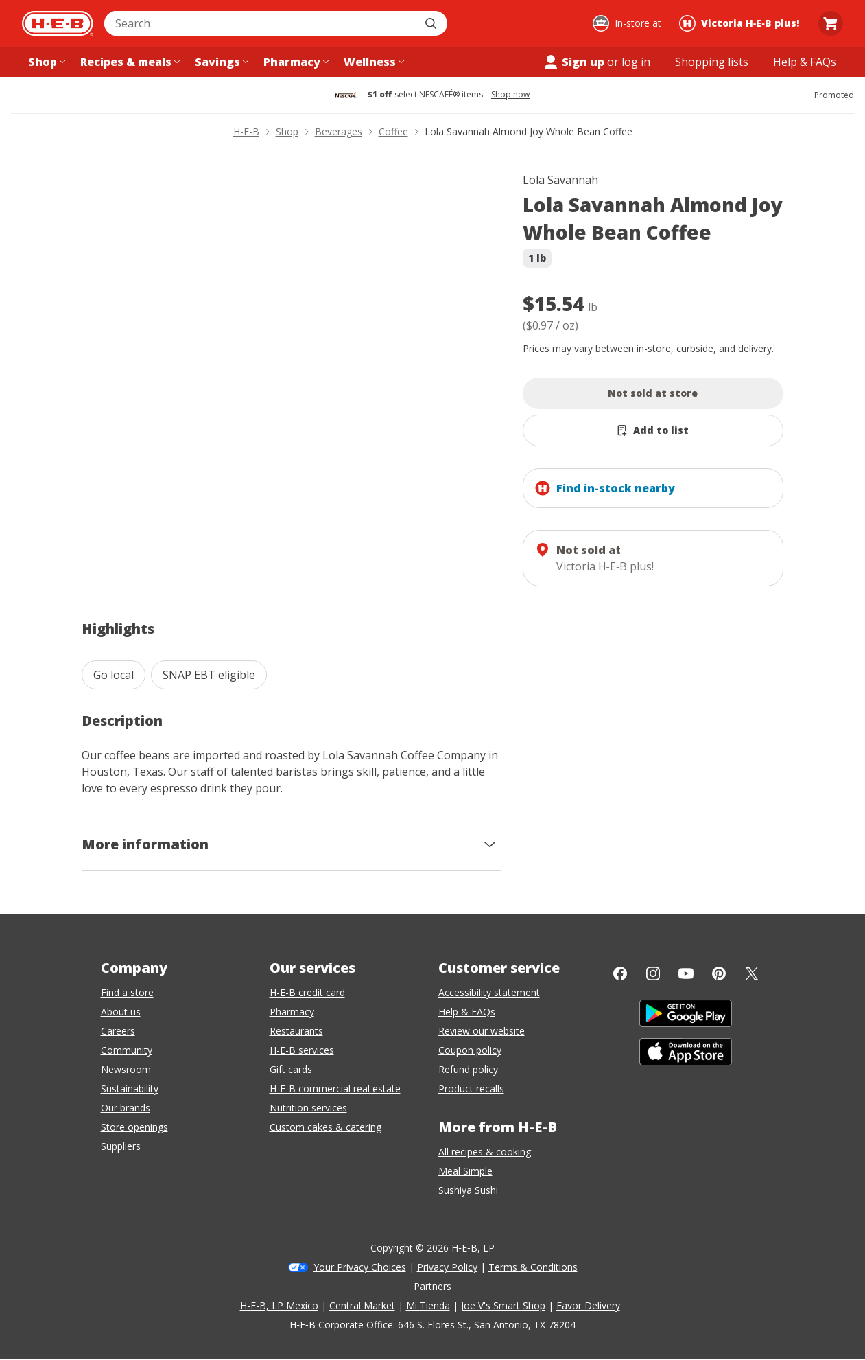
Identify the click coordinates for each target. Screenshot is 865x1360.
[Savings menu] (220, 61)
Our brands (125, 1107)
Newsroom (126, 1069)
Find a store (127, 992)
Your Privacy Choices (359, 1266)
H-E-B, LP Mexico (279, 1305)
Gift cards (291, 1069)
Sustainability (129, 1088)
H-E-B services (302, 1050)
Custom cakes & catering (325, 1126)
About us (121, 1011)
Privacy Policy (447, 1266)
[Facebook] (620, 973)
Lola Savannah (560, 179)
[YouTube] (686, 973)
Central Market (362, 1305)
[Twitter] (752, 973)
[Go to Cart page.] (830, 23)
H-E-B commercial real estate (335, 1088)
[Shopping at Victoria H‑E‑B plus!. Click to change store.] (741, 23)
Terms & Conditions (533, 1266)
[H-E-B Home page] (57, 23)
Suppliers (121, 1146)
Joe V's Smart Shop (503, 1305)
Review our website (481, 1030)
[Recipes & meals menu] (128, 61)
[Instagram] (653, 973)
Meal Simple (465, 1170)
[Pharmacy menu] (294, 61)
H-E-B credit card (307, 992)
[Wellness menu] (372, 61)
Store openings (134, 1126)
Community (126, 1050)
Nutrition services (308, 1107)
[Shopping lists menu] (711, 61)
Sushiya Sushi (468, 1190)
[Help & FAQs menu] (804, 61)
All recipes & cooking (484, 1151)
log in (635, 61)
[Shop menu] (45, 61)
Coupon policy (469, 1050)
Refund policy (468, 1069)
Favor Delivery (588, 1305)
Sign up (573, 62)
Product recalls (471, 1088)
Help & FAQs (466, 1011)
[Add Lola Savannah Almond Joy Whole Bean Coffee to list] (653, 430)
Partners (432, 1286)
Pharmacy (292, 1011)
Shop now (510, 94)
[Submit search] (432, 23)
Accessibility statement (489, 992)
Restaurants (296, 1030)
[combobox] (260, 23)
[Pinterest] (719, 973)
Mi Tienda (428, 1305)
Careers (118, 1030)
